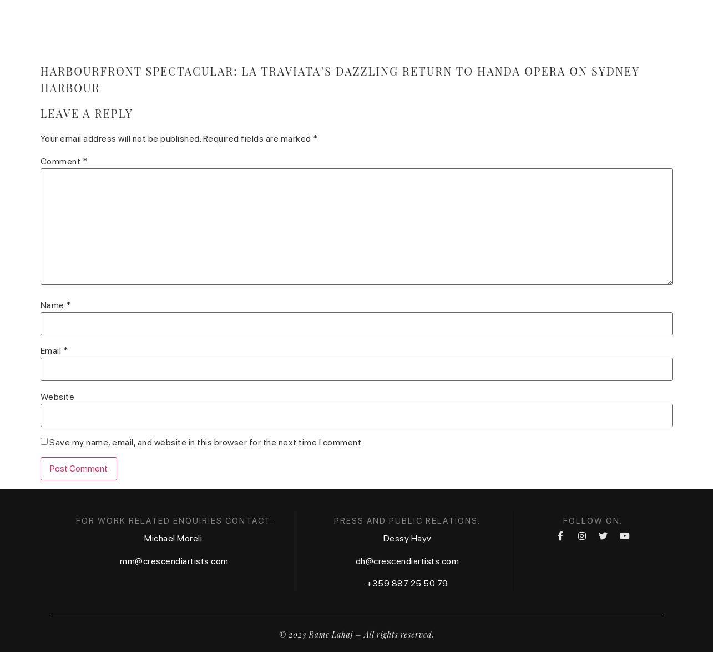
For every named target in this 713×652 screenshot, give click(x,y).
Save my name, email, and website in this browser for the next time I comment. (206, 442)
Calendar (437, 29)
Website (58, 397)
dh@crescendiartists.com (407, 561)
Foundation (629, 29)
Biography (321, 29)
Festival (560, 29)
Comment (64, 161)
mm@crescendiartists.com (174, 561)
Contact (501, 29)
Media (380, 29)
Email (54, 351)
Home (263, 29)
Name (56, 305)
